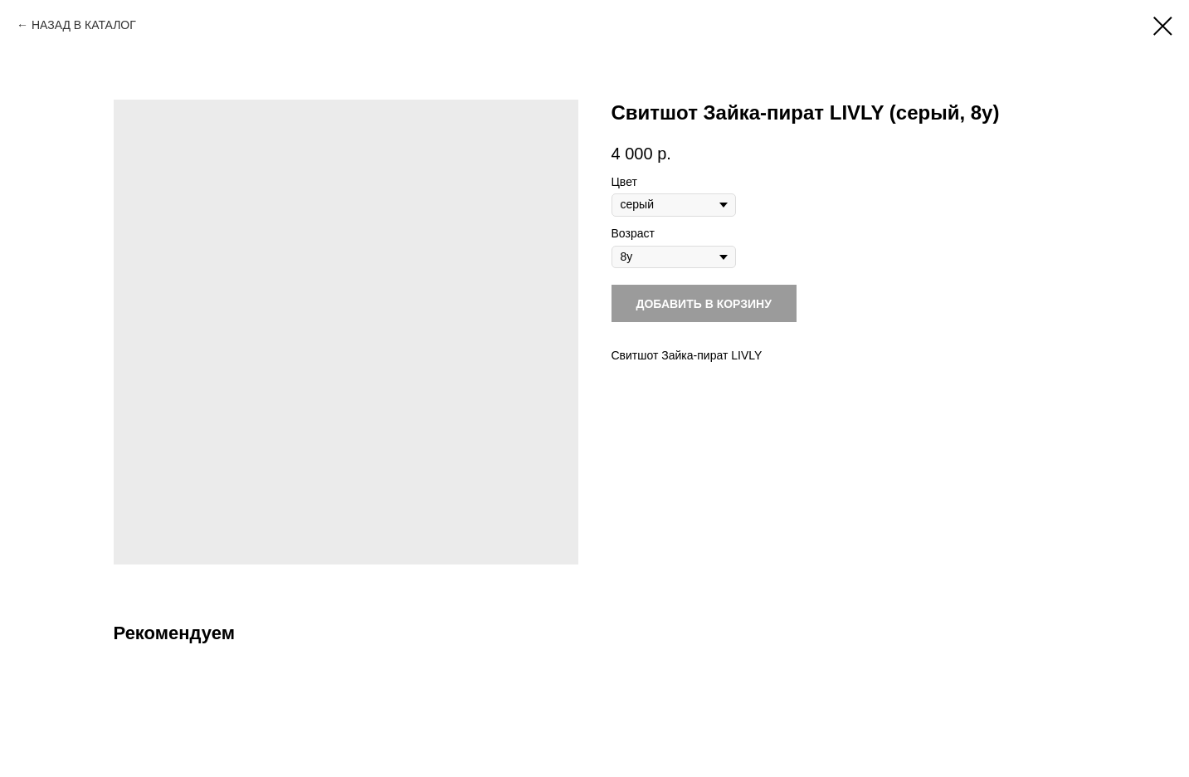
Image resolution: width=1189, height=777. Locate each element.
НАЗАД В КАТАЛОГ (84, 25)
